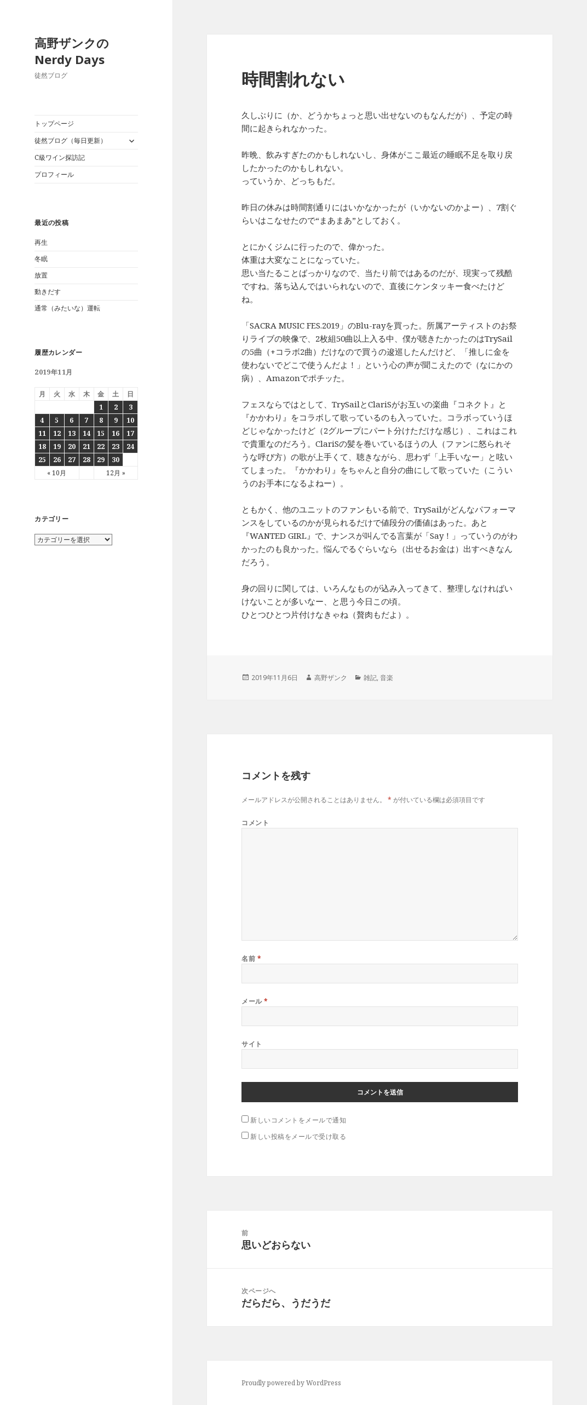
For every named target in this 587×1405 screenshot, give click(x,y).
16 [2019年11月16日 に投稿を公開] (115, 433)
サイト (251, 1044)
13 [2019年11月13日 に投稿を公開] (72, 433)
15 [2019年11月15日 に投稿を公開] (101, 433)
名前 (251, 958)
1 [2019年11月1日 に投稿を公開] (101, 407)
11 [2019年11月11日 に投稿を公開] (42, 433)
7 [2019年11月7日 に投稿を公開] (86, 420)
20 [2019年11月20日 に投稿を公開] (72, 446)
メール (254, 1001)
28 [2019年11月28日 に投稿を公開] (86, 459)
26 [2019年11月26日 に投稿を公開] (57, 459)
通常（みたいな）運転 (67, 308)
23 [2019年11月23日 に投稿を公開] (115, 446)
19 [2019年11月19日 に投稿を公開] (57, 446)
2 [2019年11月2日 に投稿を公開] (116, 407)
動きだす (47, 291)
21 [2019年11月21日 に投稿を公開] (86, 446)
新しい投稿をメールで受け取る (298, 1136)
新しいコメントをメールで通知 (298, 1120)
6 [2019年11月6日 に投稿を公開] (71, 420)
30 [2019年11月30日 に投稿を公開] (115, 459)
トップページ (54, 123)
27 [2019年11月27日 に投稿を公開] (72, 459)
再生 (41, 242)
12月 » (115, 472)
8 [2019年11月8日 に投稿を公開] (101, 420)
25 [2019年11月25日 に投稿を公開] (42, 459)
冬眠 (41, 258)
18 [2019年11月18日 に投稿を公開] (42, 446)
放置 (41, 275)
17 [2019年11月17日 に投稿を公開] (130, 433)
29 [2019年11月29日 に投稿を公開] (101, 459)
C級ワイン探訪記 (59, 157)
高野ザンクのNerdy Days (71, 50)
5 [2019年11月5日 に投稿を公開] (57, 420)
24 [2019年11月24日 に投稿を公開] (130, 446)
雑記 (370, 677)
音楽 (386, 677)
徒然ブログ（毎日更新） (70, 140)
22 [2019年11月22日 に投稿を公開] (101, 446)
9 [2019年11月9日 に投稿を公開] (116, 420)
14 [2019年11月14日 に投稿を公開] (86, 433)
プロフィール (54, 174)
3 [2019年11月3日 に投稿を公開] (131, 407)
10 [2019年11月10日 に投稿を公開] (130, 420)
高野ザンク (330, 677)
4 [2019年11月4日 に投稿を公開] (42, 420)
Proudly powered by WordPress (291, 1382)
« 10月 (56, 472)
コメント (255, 822)
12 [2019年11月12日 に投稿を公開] (57, 433)
